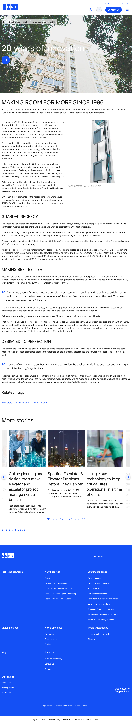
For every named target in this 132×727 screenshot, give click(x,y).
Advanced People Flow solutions (58, 588)
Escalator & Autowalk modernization (103, 599)
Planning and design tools (99, 634)
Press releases (51, 639)
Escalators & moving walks (56, 583)
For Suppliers (7, 692)
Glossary (91, 639)
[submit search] (99, 10)
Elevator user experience (98, 583)
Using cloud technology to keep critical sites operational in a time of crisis (104, 484)
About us (49, 652)
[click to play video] (6, 60)
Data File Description (63, 706)
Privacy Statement (82, 706)
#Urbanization (40, 402)
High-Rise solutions (12, 572)
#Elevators (7, 402)
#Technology (22, 402)
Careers (48, 669)
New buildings (52, 572)
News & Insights (14, 22)
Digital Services (10, 627)
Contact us (49, 664)
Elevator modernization (97, 593)
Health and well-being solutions (58, 599)
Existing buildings (97, 572)
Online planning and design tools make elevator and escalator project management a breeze (26, 486)
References (49, 634)
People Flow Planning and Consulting (60, 593)
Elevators (48, 578)
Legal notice (47, 706)
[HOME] (4, 21)
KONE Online (124, 3)
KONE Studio (110, 3)
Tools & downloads (98, 627)
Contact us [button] (114, 9)
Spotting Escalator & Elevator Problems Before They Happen (65, 478)
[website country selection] (90, 9)
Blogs (5, 652)
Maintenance (93, 588)
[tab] (48, 522)
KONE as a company (53, 659)
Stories (25, 22)
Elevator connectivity (97, 578)
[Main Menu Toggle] (127, 9)
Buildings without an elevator (100, 604)
